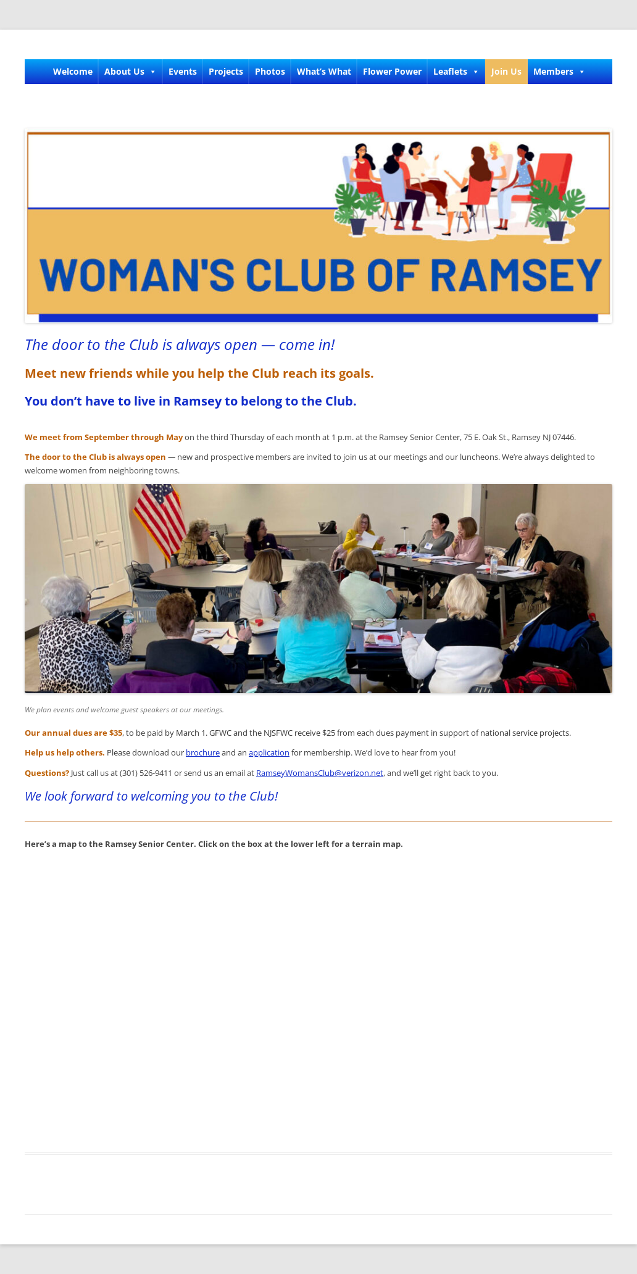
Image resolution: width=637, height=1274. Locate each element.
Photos (270, 71)
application (269, 752)
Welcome (73, 71)
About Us (130, 71)
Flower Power (392, 71)
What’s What (324, 71)
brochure (203, 752)
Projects (226, 71)
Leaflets (456, 71)
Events (183, 71)
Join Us (506, 71)
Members (559, 71)
